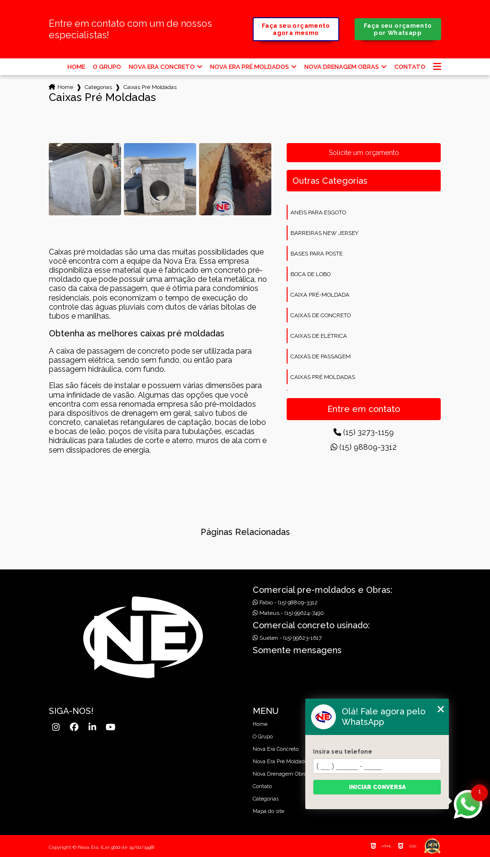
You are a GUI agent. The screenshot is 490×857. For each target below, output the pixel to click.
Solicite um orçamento (364, 152)
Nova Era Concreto (162, 66)
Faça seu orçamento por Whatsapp (398, 29)
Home (76, 66)
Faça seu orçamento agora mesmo (296, 29)
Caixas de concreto (320, 315)
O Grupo (107, 66)
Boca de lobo (310, 274)
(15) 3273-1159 (364, 432)
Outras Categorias (330, 181)
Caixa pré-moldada (319, 294)
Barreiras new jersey (324, 233)
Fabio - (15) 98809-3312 (285, 602)
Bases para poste (316, 253)
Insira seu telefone (342, 751)
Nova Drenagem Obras (341, 66)
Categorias (98, 87)
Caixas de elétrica (318, 336)
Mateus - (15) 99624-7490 (288, 613)
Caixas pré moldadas (322, 377)
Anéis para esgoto (318, 212)
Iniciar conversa (377, 787)
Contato (409, 66)
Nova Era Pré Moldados (249, 66)
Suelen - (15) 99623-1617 (287, 637)
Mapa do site (268, 811)
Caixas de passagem (320, 356)
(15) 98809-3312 (364, 447)
